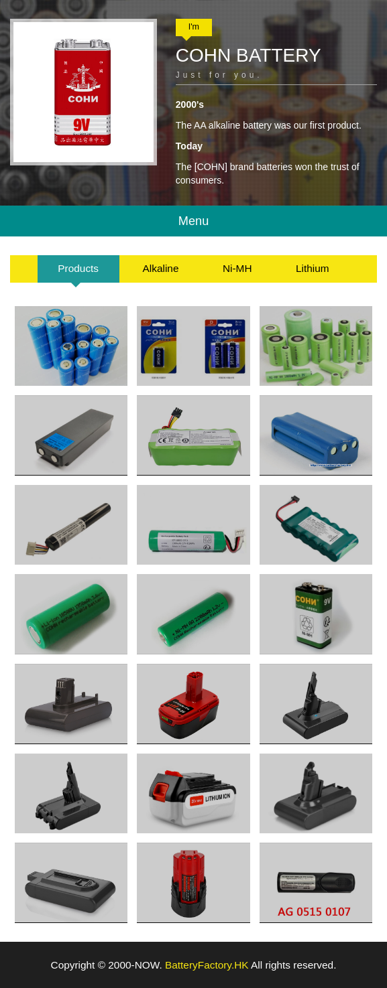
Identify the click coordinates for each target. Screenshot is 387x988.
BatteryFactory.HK (207, 965)
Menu (193, 221)
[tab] (78, 268)
